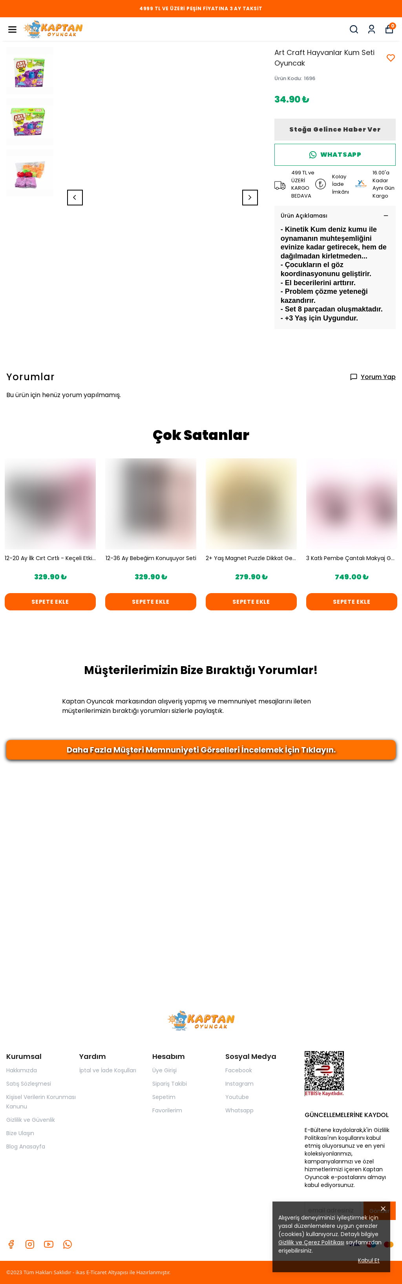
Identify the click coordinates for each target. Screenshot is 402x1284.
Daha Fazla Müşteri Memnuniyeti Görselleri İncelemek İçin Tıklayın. (201, 749)
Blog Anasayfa (25, 1146)
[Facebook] (11, 1244)
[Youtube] (48, 1244)
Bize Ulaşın (20, 1133)
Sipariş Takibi (169, 1084)
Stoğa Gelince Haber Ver (334, 129)
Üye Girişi (164, 1070)
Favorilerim (167, 1110)
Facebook (238, 1070)
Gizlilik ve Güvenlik (30, 1120)
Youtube (237, 1097)
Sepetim (163, 1097)
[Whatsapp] (67, 1244)
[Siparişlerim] (371, 29)
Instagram (239, 1084)
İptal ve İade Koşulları (107, 1070)
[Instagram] (30, 1244)
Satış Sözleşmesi (28, 1084)
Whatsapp (239, 1110)
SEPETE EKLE (50, 602)
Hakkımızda (21, 1070)
